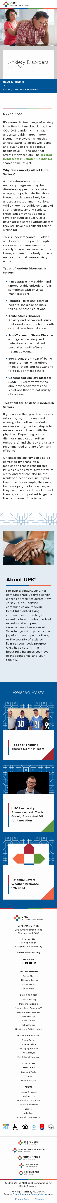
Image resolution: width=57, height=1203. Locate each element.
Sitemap (39, 1199)
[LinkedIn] (35, 963)
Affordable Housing (28, 1035)
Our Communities (28, 971)
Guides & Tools (28, 1072)
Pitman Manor (28, 984)
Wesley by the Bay (28, 1048)
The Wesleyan (29, 1053)
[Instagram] (26, 963)
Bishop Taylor (28, 1040)
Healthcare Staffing (28, 952)
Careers (28, 1109)
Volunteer (28, 1113)
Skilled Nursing (29, 1016)
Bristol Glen (28, 976)
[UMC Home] (16, 4)
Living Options (28, 995)
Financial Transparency (28, 1117)
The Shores (28, 989)
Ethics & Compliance (28, 1105)
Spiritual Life (28, 1096)
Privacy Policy (19, 1194)
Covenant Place (28, 1044)
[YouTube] (30, 963)
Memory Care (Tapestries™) (28, 1008)
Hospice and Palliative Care (28, 1029)
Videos (28, 1076)
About (28, 1087)
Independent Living (28, 1004)
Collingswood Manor (28, 980)
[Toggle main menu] (51, 4)
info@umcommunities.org (28, 946)
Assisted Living (28, 1000)
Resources (28, 1067)
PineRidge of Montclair (28, 1057)
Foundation (28, 1063)
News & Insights (13, 81)
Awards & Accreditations (28, 1100)
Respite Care (28, 1021)
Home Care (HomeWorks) (28, 1012)
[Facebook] (22, 963)
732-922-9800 (28, 943)
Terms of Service (39, 1194)
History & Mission (28, 1092)
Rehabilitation (28, 1025)
